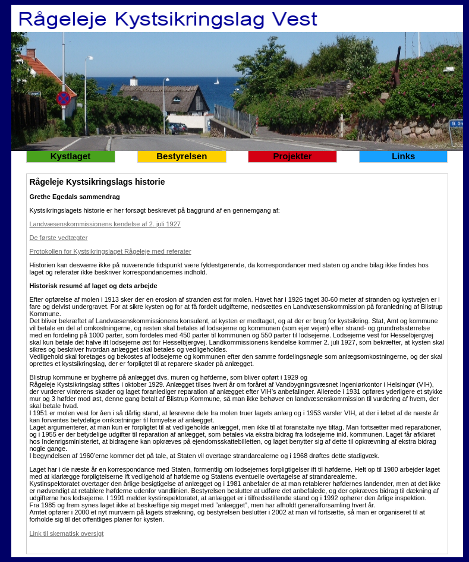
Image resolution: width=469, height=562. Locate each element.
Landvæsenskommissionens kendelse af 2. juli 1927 (105, 224)
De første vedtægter (59, 237)
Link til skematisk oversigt (67, 533)
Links (403, 156)
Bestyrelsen (181, 156)
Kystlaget (71, 156)
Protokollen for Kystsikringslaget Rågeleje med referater (110, 251)
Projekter (292, 156)
